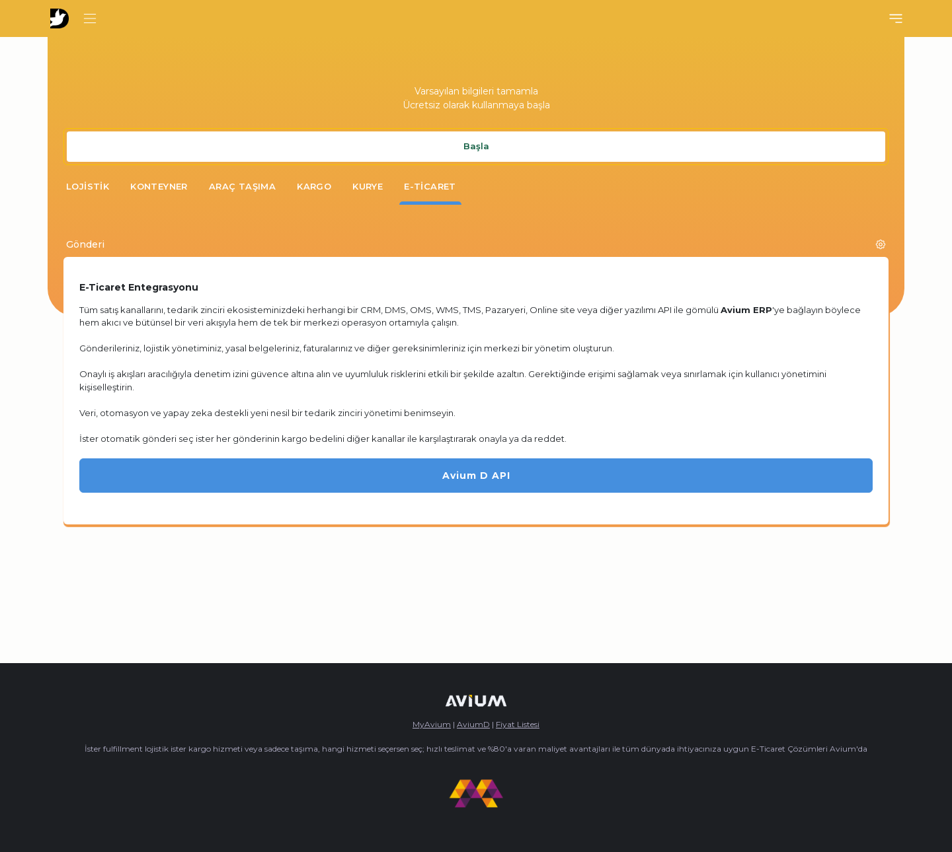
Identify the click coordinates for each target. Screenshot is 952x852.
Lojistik (87, 186)
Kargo (314, 186)
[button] (881, 244)
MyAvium (432, 724)
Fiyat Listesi (517, 724)
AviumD (473, 724)
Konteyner (159, 186)
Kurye (367, 186)
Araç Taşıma (242, 186)
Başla (476, 146)
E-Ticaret (430, 186)
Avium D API (476, 475)
